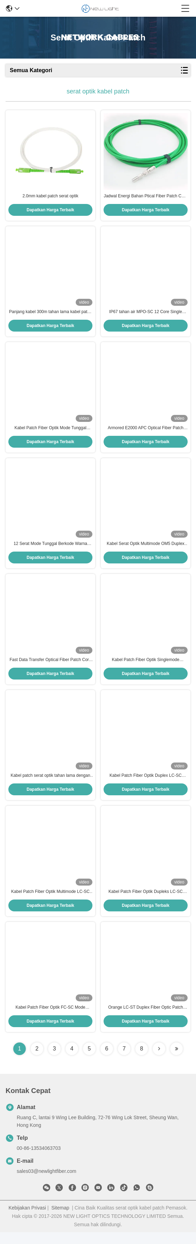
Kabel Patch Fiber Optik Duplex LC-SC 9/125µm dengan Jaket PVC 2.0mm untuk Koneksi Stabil (145, 785)
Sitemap (60, 1219)
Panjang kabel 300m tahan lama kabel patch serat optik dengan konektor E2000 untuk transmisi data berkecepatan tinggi (50, 315)
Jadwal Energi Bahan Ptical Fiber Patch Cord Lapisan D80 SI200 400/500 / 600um (145, 197)
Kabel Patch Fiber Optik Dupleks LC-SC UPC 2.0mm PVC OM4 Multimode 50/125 (145, 902)
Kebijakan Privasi (27, 1219)
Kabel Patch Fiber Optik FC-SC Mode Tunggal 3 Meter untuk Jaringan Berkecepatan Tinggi (50, 1019)
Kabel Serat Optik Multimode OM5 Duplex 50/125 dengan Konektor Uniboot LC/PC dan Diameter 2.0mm (145, 550)
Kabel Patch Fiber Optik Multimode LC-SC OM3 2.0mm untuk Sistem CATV (50, 902)
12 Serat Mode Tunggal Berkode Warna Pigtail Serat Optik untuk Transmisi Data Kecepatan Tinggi (50, 550)
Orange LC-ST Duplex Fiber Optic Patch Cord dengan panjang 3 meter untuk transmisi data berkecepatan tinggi (145, 1019)
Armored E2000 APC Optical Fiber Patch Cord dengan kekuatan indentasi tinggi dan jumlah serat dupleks (145, 432)
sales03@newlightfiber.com (46, 1183)
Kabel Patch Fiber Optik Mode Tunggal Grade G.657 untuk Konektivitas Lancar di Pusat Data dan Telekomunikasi (50, 432)
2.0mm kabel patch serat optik (50, 197)
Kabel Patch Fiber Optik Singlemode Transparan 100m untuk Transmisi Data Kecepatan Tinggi (145, 667)
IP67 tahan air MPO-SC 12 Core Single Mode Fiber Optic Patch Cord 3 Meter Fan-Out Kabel (145, 315)
